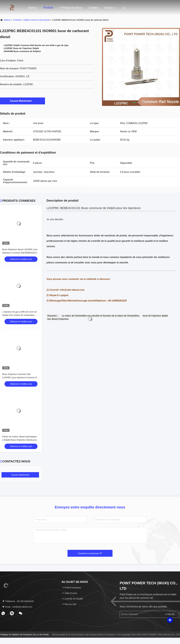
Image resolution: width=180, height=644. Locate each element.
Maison (7, 20)
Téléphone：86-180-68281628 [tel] (18, 601)
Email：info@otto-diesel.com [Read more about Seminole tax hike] (17, 607)
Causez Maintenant (22, 100)
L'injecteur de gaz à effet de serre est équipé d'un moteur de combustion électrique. (19, 315)
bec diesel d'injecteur (58, 319)
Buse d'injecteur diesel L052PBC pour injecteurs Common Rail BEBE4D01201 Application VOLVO (20, 252)
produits (17, 20)
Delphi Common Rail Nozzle (36, 20)
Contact (93, 7)
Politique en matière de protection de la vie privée (24, 634)
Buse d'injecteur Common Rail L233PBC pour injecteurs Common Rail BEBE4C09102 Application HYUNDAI (20, 377)
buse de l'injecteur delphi (155, 316)
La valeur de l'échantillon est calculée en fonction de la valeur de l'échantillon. (101, 316)
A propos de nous (71, 7)
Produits (48, 7)
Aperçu (32, 7)
